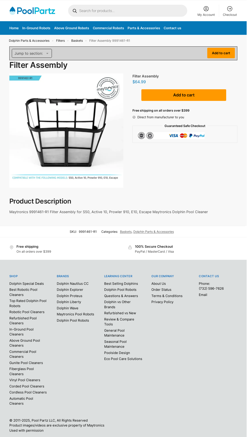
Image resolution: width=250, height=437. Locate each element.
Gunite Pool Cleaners (26, 363)
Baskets (77, 40)
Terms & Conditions (167, 296)
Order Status (161, 289)
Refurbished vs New (120, 313)
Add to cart (184, 95)
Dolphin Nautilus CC (73, 283)
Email (203, 295)
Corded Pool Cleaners (26, 386)
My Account (206, 11)
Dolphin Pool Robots (73, 320)
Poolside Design (117, 353)
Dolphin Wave (67, 308)
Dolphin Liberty (69, 302)
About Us (158, 283)
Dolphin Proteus (69, 296)
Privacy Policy (162, 302)
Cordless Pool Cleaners (28, 392)
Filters (60, 40)
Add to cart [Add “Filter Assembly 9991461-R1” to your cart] (221, 53)
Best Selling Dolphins (121, 283)
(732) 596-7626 (211, 288)
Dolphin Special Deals (26, 283)
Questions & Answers (121, 296)
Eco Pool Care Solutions (123, 359)
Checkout (230, 11)
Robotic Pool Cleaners (27, 312)
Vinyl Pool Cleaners (24, 380)
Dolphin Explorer (70, 289)
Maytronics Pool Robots (75, 314)
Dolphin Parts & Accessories (29, 40)
